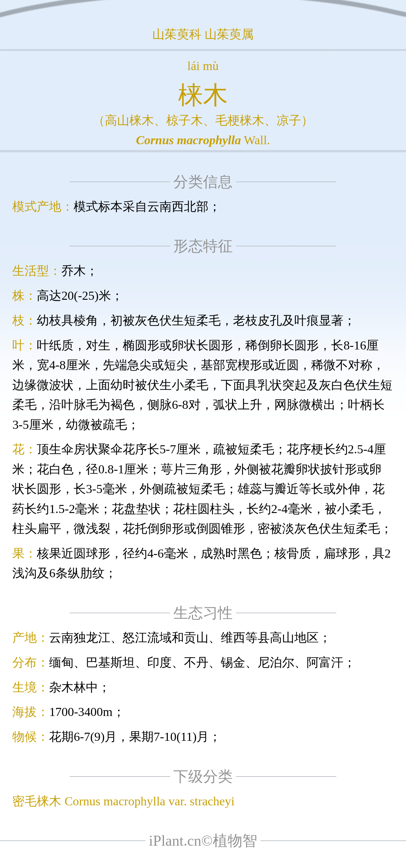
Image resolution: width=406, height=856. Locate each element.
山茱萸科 (176, 34)
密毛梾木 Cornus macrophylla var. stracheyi (123, 801)
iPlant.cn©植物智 (203, 840)
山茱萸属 (229, 34)
